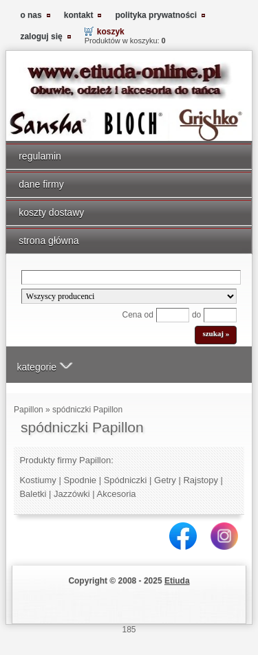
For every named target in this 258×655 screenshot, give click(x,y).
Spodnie (79, 480)
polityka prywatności (156, 15)
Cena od (137, 315)
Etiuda (177, 581)
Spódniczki (125, 480)
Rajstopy (200, 480)
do (196, 315)
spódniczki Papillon (87, 409)
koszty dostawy (51, 212)
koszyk (111, 31)
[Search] (131, 277)
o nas (30, 15)
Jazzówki (72, 494)
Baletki (32, 494)
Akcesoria (116, 494)
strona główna (48, 240)
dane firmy (41, 184)
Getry (165, 480)
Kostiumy (37, 480)
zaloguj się (41, 36)
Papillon (28, 409)
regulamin (40, 156)
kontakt (79, 15)
